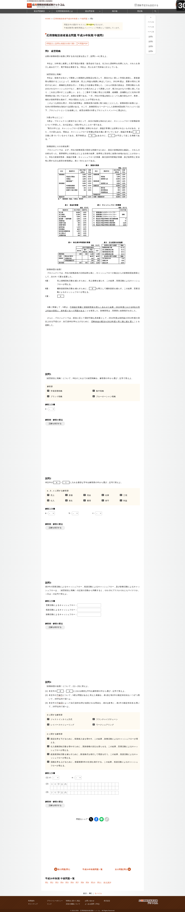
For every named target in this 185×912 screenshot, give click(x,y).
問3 (57, 883)
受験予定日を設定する (147, 5)
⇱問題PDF (83, 43)
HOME (48, 19)
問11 (99, 883)
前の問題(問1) (64, 869)
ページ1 (151, 22)
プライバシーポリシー (55, 901)
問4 (62, 883)
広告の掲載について (73, 904)
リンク (49, 904)
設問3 (151, 46)
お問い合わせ (89, 901)
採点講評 (107, 883)
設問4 (151, 51)
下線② (60, 703)
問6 (72, 883)
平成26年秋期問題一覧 (92, 869)
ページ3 (151, 32)
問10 (93, 883)
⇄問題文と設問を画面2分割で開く (61, 43)
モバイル (98, 893)
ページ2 (151, 27)
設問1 (151, 37)
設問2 (151, 41)
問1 (46, 883)
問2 (51, 883)
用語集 (140, 11)
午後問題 (84, 19)
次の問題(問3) (121, 869)
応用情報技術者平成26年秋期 (65, 19)
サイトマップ (33, 904)
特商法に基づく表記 (73, 901)
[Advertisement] (92, 453)
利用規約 (31, 901)
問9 (87, 883)
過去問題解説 (39, 11)
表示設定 (107, 901)
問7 (77, 883)
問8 (82, 883)
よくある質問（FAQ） (93, 904)
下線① (60, 695)
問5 (67, 883)
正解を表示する (55, 423)
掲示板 (115, 11)
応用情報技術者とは (64, 11)
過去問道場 (89, 11)
